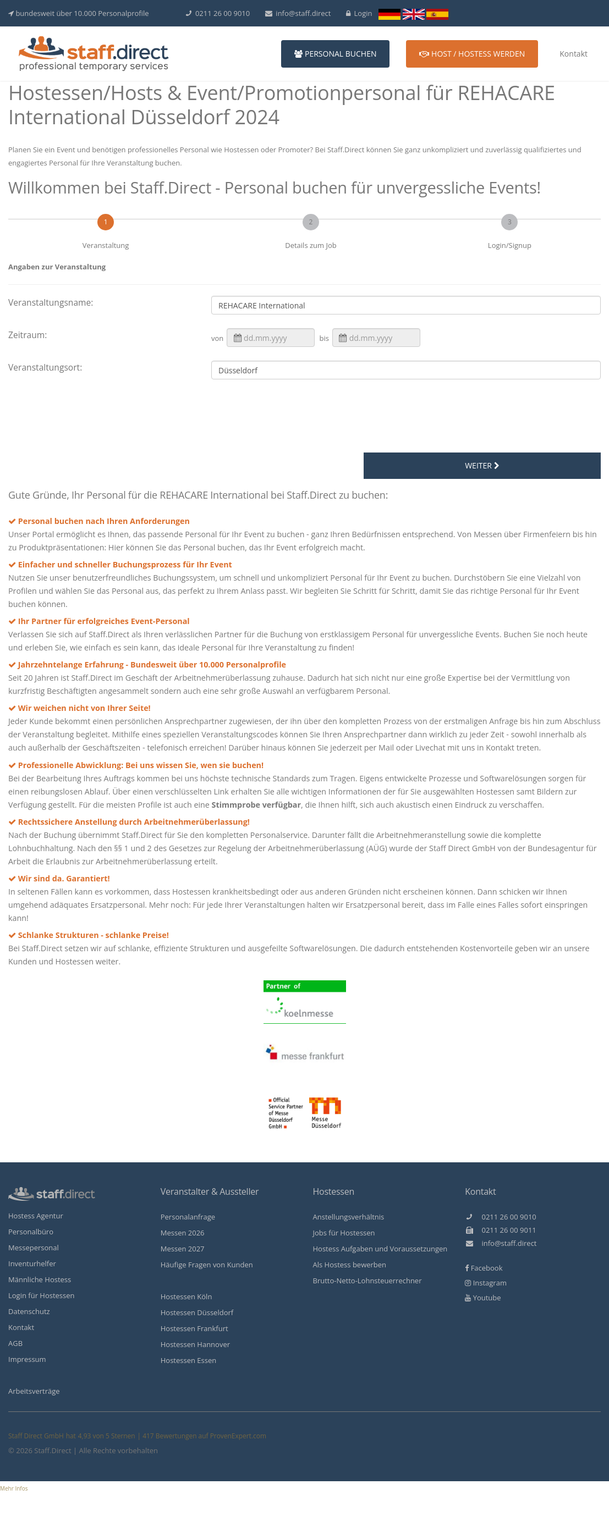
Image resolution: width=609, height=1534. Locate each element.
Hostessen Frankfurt (194, 1328)
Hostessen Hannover (195, 1344)
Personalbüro (30, 1232)
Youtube (483, 1298)
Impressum (27, 1359)
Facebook (483, 1268)
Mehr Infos (14, 1488)
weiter (482, 465)
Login (359, 13)
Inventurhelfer (32, 1263)
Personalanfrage (188, 1217)
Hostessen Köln (186, 1296)
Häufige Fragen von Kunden (207, 1265)
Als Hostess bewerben (350, 1265)
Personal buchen (335, 53)
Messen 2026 (183, 1233)
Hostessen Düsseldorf (197, 1312)
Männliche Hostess (39, 1279)
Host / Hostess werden (472, 53)
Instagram (486, 1283)
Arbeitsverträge (34, 1391)
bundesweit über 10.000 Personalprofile (78, 13)
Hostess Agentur (35, 1216)
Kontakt (573, 53)
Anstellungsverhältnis (349, 1217)
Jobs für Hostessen (344, 1233)
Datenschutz (29, 1311)
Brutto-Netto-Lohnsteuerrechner (367, 1280)
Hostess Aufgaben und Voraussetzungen (380, 1249)
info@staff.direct (298, 13)
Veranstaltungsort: (45, 367)
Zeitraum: (27, 335)
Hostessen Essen (188, 1360)
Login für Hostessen (41, 1295)
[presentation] (307, 418)
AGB (15, 1343)
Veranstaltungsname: (50, 302)
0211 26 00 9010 (218, 13)
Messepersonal (33, 1247)
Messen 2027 (183, 1249)
